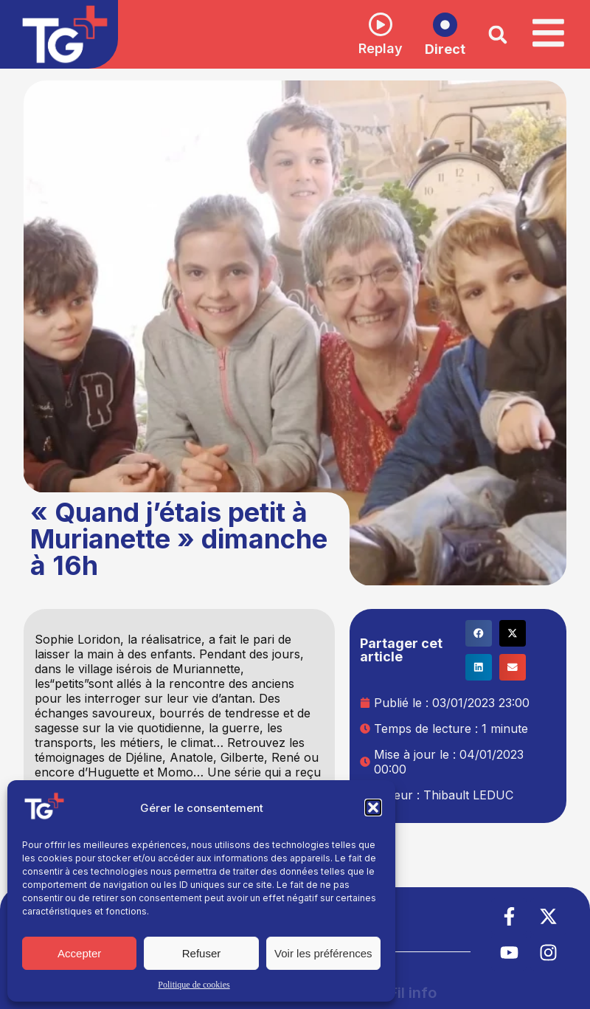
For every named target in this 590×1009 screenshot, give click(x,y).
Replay (380, 48)
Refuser (201, 953)
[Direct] (444, 25)
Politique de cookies (193, 984)
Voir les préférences (323, 953)
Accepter (79, 953)
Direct (444, 49)
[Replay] (380, 24)
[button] (373, 807)
